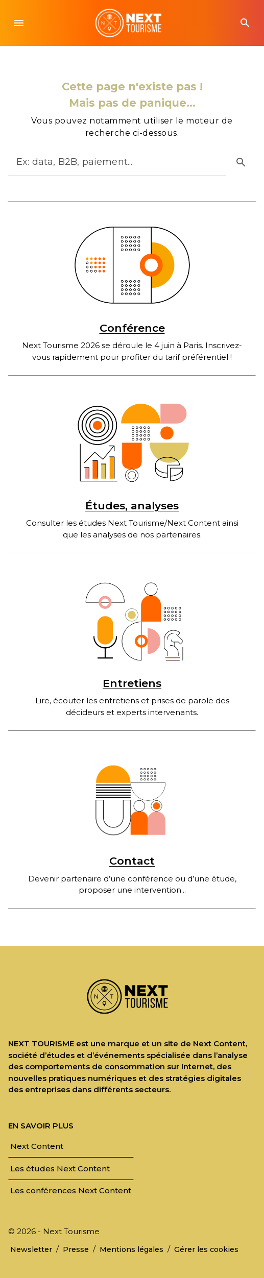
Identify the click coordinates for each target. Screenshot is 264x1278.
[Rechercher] (108, 162)
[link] (37, 1146)
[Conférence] (132, 265)
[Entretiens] (132, 620)
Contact (132, 860)
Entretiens (132, 683)
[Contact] (132, 798)
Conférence (132, 328)
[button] (19, 23)
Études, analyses (132, 505)
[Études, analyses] (132, 442)
